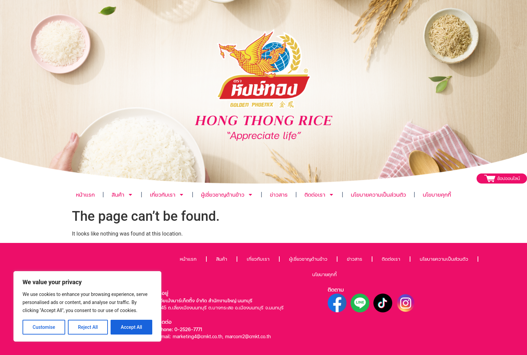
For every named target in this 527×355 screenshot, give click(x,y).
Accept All (131, 327)
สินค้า (122, 195)
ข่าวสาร (279, 194)
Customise (44, 327)
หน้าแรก (85, 194)
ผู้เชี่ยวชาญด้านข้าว (227, 195)
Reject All (88, 327)
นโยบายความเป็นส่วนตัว (378, 194)
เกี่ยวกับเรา (167, 195)
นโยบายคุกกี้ (437, 194)
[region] (87, 306)
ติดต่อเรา (319, 195)
